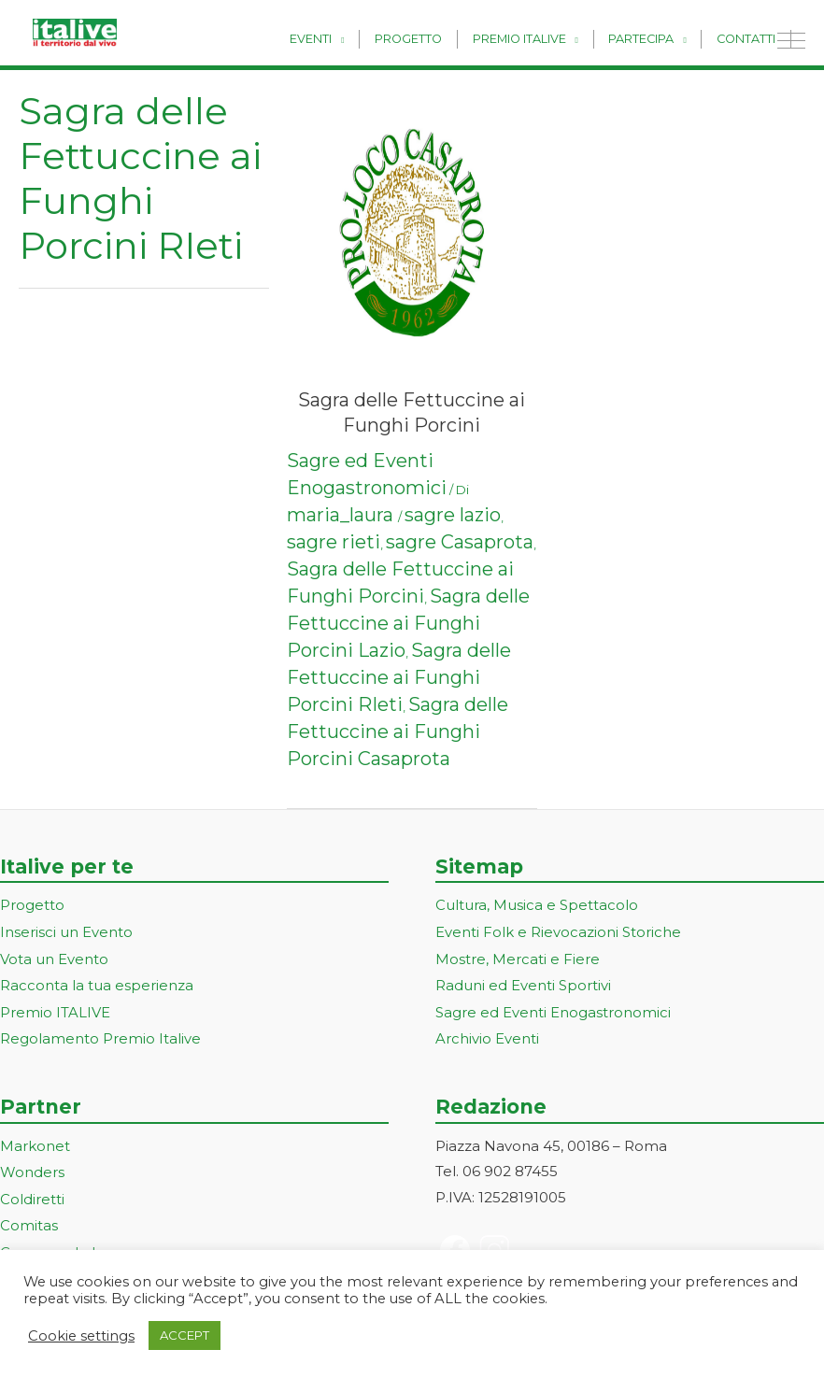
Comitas (29, 1220)
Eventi (336, 39)
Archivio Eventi (487, 1035)
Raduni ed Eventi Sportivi (523, 983)
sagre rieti (333, 542)
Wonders (32, 1167)
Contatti (748, 39)
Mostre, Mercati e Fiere (517, 957)
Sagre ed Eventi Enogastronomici (553, 1009)
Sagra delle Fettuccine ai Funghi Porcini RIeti (399, 677)
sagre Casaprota (459, 542)
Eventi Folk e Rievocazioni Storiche (558, 931)
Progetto (428, 39)
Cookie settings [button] (81, 1336)
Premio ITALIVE (55, 1009)
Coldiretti (32, 1193)
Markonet (35, 1141)
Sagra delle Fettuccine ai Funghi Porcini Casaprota (397, 731)
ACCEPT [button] (184, 1335)
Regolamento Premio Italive (100, 1035)
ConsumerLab (51, 1245)
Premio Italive (533, 39)
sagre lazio (453, 515)
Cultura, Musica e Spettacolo (536, 905)
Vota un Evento (54, 957)
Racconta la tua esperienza (96, 983)
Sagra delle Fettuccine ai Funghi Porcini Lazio (408, 623)
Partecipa (649, 39)
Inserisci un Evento (66, 931)
